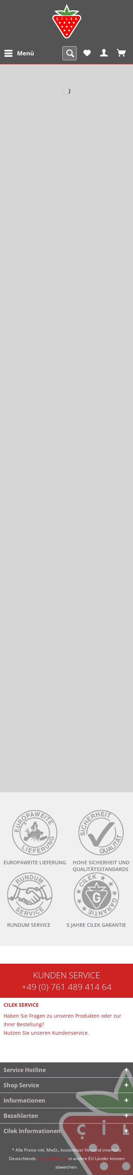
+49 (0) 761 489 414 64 (67, 986)
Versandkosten (52, 1158)
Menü (19, 52)
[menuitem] (19, 53)
